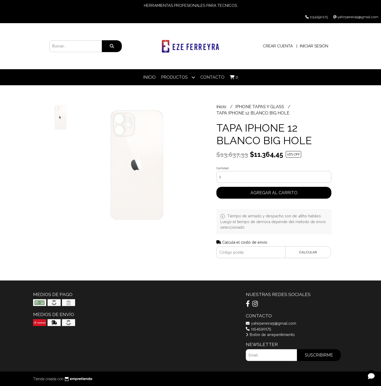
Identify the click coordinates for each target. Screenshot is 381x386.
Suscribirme (319, 355)
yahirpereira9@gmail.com (271, 323)
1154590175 (258, 329)
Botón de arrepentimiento (270, 334)
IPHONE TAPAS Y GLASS (260, 106)
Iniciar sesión (314, 46)
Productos (178, 77)
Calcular (308, 252)
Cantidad (222, 168)
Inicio (149, 77)
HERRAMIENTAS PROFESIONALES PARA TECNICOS (190, 5)
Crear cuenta (278, 46)
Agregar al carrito (274, 192)
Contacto (212, 77)
